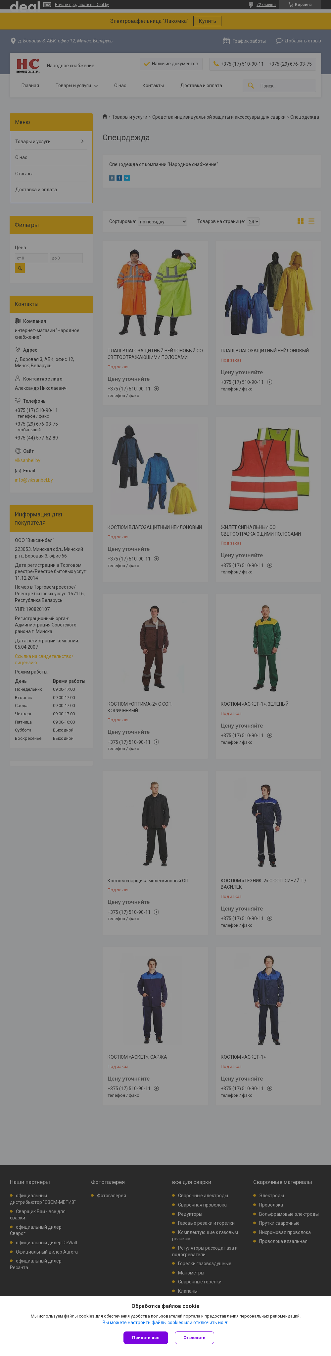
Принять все (146, 1337)
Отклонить (194, 1337)
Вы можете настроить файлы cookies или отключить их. (163, 1322)
